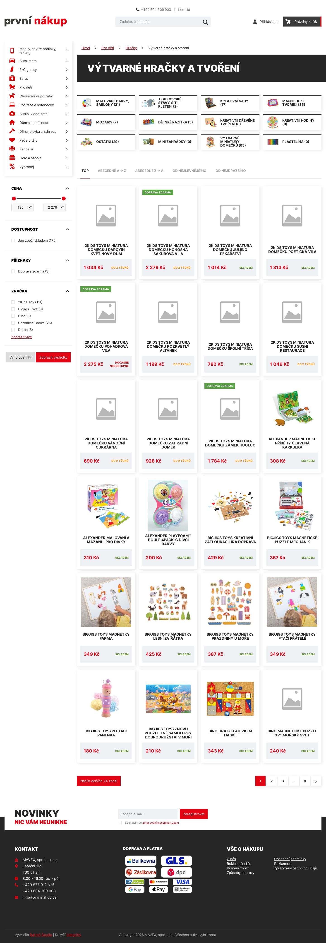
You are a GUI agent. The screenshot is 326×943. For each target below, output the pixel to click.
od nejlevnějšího (189, 171)
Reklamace (283, 865)
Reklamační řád (239, 865)
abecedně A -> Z (112, 171)
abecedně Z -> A (149, 171)
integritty (74, 936)
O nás (231, 861)
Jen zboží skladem (37, 240)
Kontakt (184, 9)
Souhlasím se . (152, 824)
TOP (85, 171)
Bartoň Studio (41, 936)
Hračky (131, 48)
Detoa (25, 329)
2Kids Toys (30, 302)
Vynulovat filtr (21, 357)
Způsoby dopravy (240, 874)
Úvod (86, 48)
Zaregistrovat (193, 815)
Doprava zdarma (34, 271)
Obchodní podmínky (290, 861)
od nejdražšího (231, 171)
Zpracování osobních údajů (295, 870)
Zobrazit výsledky (53, 357)
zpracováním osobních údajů (160, 824)
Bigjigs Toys (30, 309)
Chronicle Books (35, 323)
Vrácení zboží (238, 870)
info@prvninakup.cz (40, 899)
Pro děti (107, 48)
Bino (24, 316)
